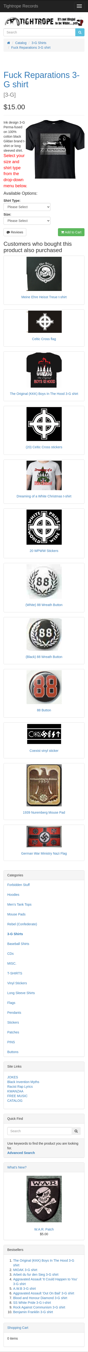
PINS (11, 1042)
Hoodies (13, 894)
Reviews (15, 232)
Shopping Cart (17, 1328)
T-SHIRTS (14, 973)
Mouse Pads (16, 914)
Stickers (13, 1022)
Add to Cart (71, 232)
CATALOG (15, 1100)
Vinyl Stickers (17, 983)
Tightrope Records (21, 6)
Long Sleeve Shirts (21, 993)
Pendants (14, 1012)
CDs (10, 953)
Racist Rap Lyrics (20, 1086)
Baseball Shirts (18, 944)
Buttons (12, 1052)
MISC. (11, 963)
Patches (13, 1032)
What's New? (17, 1167)
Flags (11, 1003)
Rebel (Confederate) (22, 924)
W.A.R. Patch (44, 1229)
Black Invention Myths (23, 1082)
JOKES (12, 1077)
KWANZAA (15, 1091)
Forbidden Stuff (18, 885)
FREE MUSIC (17, 1096)
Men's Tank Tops (19, 904)
